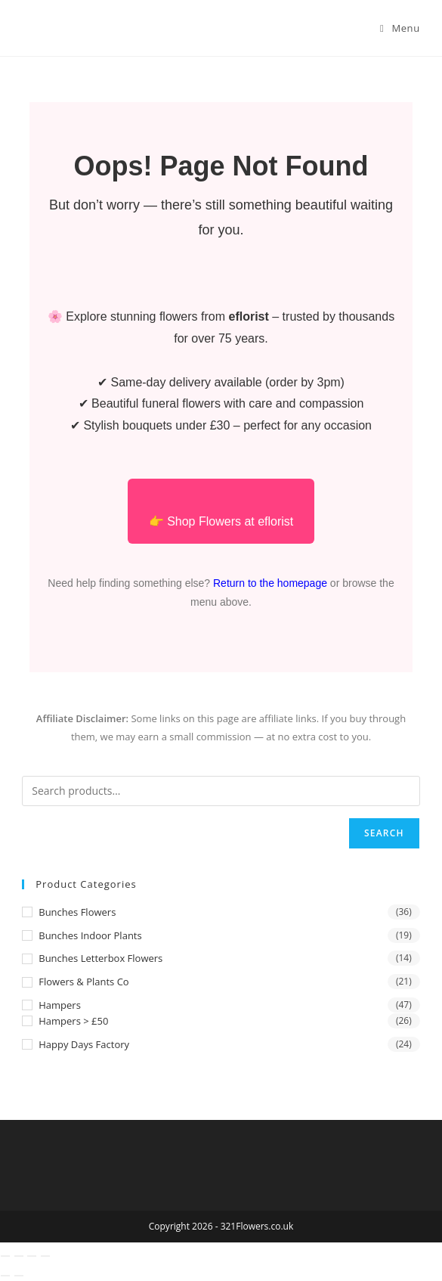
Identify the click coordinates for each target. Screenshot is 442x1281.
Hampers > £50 (73, 1021)
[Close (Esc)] (45, 1256)
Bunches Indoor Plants (90, 935)
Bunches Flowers (77, 912)
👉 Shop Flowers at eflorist (221, 521)
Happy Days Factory (84, 1044)
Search (384, 833)
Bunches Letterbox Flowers (100, 958)
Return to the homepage (270, 583)
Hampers (60, 1005)
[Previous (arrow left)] (5, 1275)
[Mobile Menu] (400, 28)
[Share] (31, 1256)
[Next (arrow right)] (19, 1275)
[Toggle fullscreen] (19, 1256)
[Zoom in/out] (5, 1256)
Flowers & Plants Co (83, 981)
